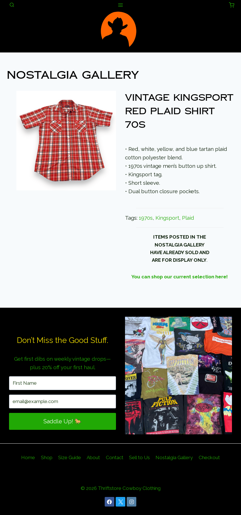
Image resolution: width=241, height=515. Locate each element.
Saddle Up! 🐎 (62, 421)
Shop (46, 457)
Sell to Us (139, 457)
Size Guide (69, 457)
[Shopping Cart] (231, 5)
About (93, 457)
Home (28, 457)
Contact (114, 457)
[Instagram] (131, 502)
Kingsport (167, 218)
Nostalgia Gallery (76, 75)
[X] (120, 502)
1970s (146, 218)
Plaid (188, 218)
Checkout (209, 457)
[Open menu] (120, 5)
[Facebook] (109, 502)
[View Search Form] (12, 5)
